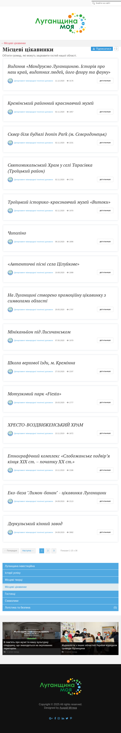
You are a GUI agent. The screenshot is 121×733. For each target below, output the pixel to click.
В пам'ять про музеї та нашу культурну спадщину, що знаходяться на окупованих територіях (28, 645)
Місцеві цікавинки (16, 587)
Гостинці (10, 593)
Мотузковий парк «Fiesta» (34, 394)
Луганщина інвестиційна (20, 566)
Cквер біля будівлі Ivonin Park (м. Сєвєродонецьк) (57, 134)
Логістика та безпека (61, 607)
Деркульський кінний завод (35, 524)
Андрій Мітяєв (68, 707)
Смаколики (11, 600)
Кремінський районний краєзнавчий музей (51, 103)
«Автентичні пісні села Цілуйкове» (43, 264)
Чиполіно (17, 233)
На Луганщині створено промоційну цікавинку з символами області (57, 298)
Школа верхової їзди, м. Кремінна (41, 363)
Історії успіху (13, 572)
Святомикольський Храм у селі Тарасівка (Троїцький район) (50, 168)
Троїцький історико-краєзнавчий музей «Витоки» (59, 202)
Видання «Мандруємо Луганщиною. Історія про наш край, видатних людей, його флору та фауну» (59, 69)
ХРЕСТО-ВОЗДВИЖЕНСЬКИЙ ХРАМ (45, 425)
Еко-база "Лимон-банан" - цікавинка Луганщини (57, 493)
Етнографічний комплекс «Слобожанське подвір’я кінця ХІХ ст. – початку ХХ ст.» (59, 459)
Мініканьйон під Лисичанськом (39, 332)
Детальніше (105, 81)
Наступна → (28, 551)
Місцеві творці (13, 579)
